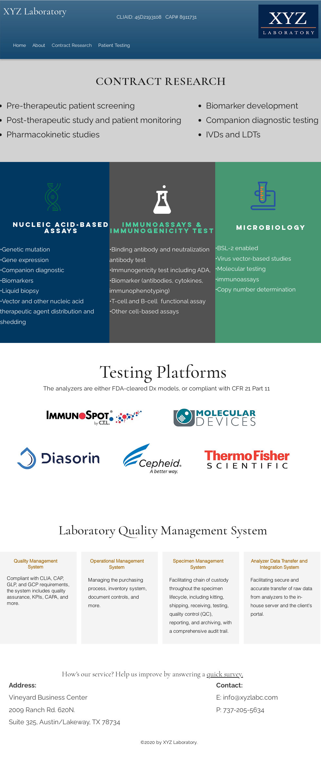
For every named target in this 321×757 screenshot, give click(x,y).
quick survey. (225, 674)
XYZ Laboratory (34, 11)
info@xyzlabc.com (250, 697)
